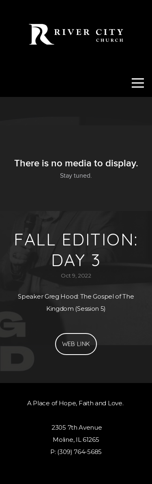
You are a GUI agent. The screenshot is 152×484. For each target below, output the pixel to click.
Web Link (76, 344)
